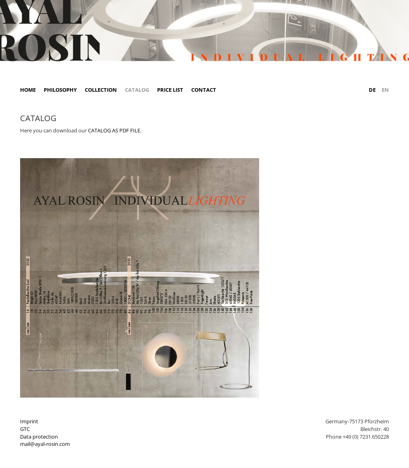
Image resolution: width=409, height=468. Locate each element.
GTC (25, 429)
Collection (101, 89)
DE (372, 89)
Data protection (39, 436)
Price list (170, 89)
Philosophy (60, 89)
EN (385, 89)
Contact (203, 89)
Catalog (137, 89)
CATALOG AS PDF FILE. (114, 130)
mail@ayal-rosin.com (45, 443)
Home (28, 89)
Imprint (29, 421)
